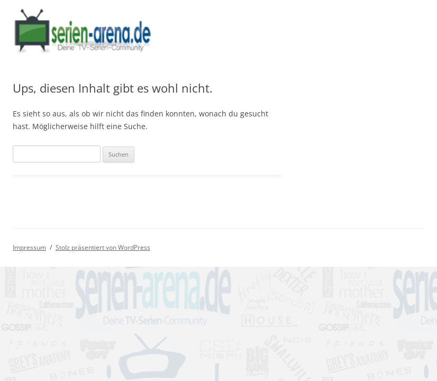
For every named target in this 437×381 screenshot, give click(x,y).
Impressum (29, 247)
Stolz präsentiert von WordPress (103, 247)
